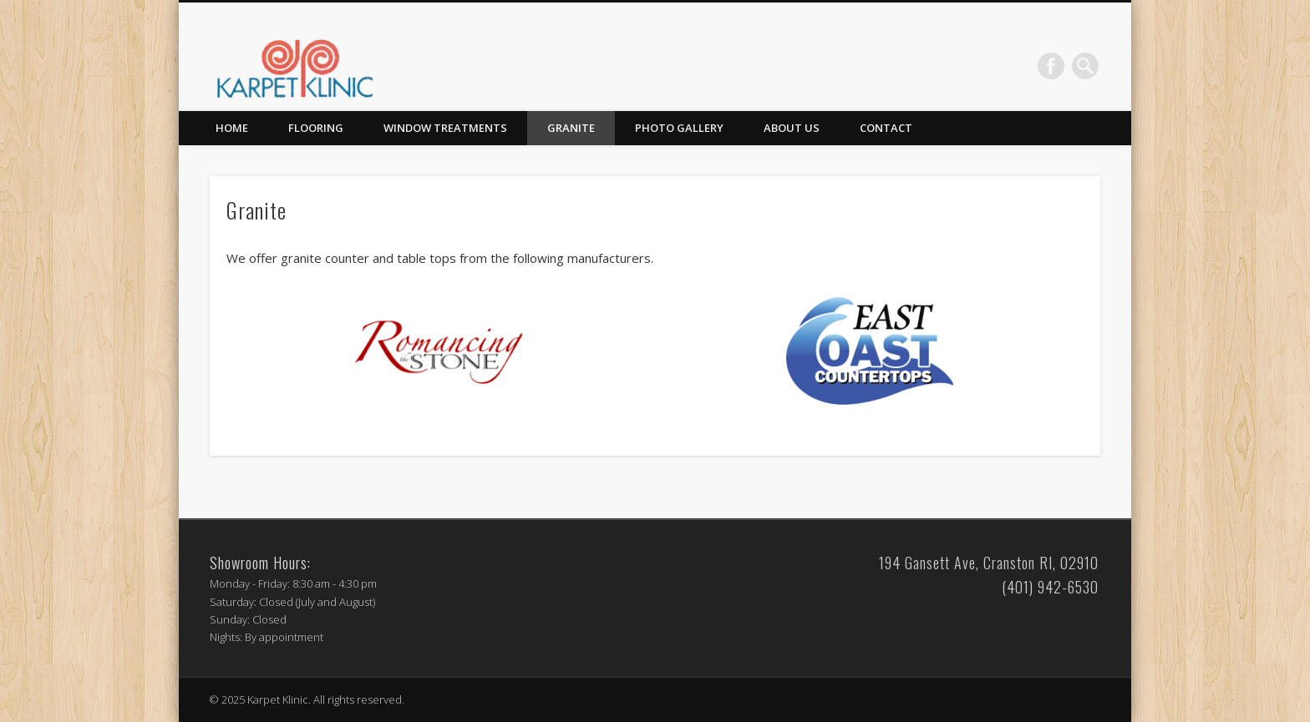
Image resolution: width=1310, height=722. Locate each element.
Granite (571, 127)
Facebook (1051, 66)
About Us (792, 127)
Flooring (315, 127)
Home (232, 127)
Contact (886, 127)
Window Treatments (445, 127)
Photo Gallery (679, 127)
